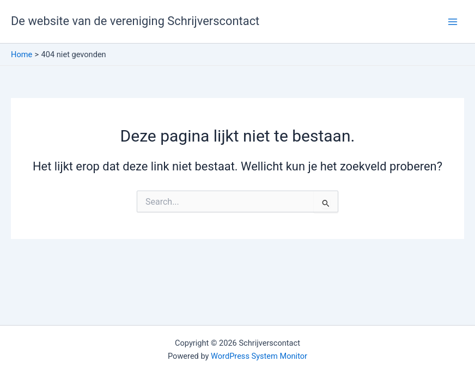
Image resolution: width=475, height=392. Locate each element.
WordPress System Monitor (259, 356)
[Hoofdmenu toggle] (452, 21)
